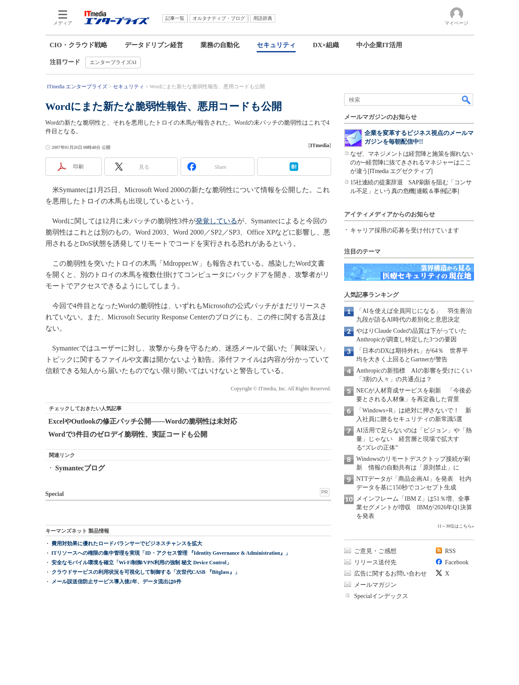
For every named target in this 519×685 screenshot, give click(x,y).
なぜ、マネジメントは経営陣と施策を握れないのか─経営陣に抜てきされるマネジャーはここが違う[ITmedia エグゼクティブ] (411, 162)
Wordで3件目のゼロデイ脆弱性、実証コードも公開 (127, 434)
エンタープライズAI (113, 62)
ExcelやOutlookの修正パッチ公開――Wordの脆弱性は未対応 (142, 421)
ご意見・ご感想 (375, 551)
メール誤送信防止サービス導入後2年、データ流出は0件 (116, 582)
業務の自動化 (219, 45)
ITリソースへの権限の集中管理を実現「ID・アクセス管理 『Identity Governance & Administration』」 (171, 553)
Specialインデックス (381, 596)
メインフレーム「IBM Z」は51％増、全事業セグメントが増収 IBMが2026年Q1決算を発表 (414, 507)
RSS (450, 551)
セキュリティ (276, 45)
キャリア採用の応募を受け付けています (404, 230)
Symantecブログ (80, 468)
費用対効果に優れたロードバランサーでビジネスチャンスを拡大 (127, 543)
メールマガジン (375, 585)
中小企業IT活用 (379, 45)
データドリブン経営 (154, 45)
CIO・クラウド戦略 (78, 45)
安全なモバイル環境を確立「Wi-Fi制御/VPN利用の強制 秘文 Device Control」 (142, 563)
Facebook (456, 562)
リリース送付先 (375, 562)
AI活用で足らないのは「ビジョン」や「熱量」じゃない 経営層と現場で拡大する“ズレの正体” (414, 439)
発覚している (216, 221)
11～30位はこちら (454, 526)
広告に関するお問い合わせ (390, 573)
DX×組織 (326, 45)
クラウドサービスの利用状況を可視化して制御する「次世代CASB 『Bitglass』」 (146, 572)
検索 (466, 99)
